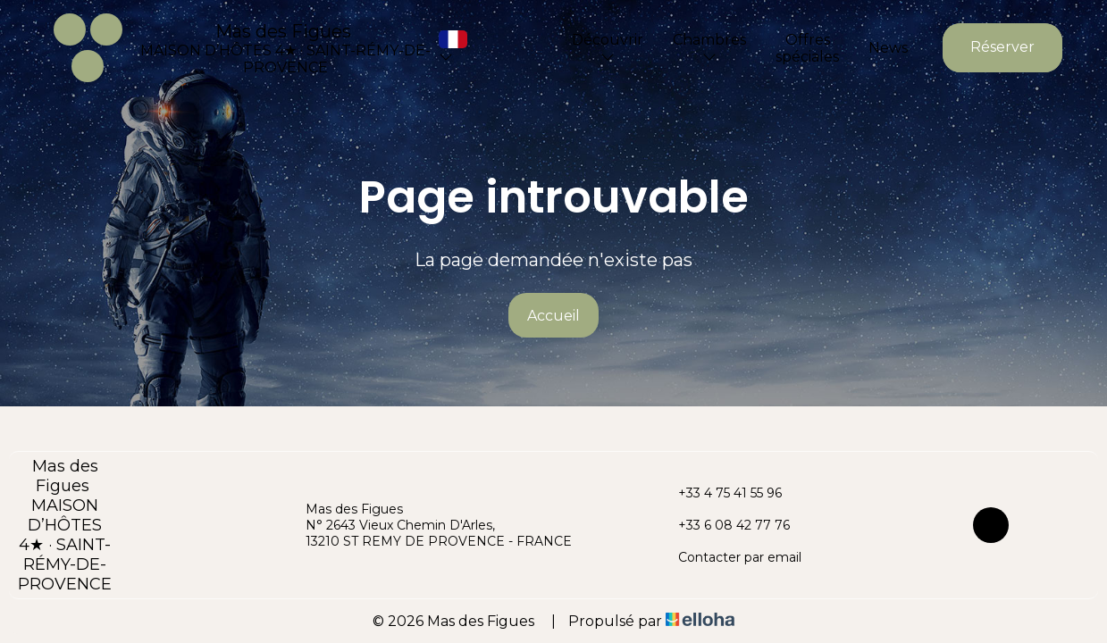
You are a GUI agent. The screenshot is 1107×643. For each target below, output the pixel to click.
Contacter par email (729, 557)
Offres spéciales (807, 48)
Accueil (553, 315)
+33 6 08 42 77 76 (724, 525)
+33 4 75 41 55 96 (720, 493)
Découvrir (607, 47)
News (888, 47)
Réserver (1002, 46)
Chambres (709, 47)
